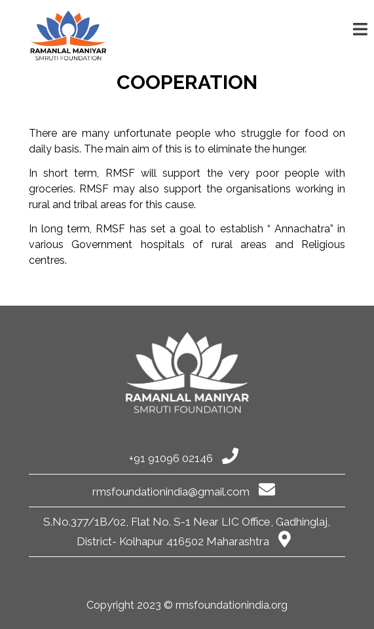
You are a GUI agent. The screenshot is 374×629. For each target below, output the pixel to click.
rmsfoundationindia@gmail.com (183, 491)
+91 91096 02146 (183, 458)
